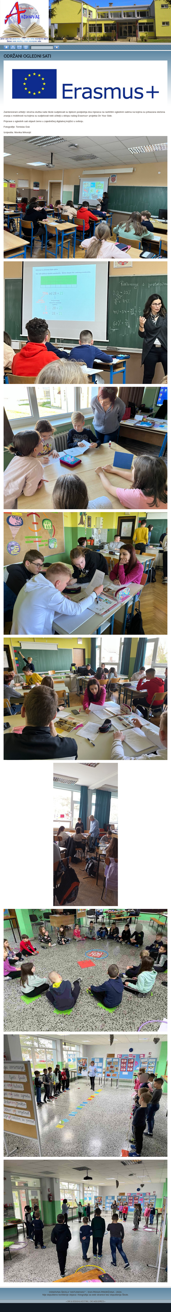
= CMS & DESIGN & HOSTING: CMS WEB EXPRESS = (85, 1301)
